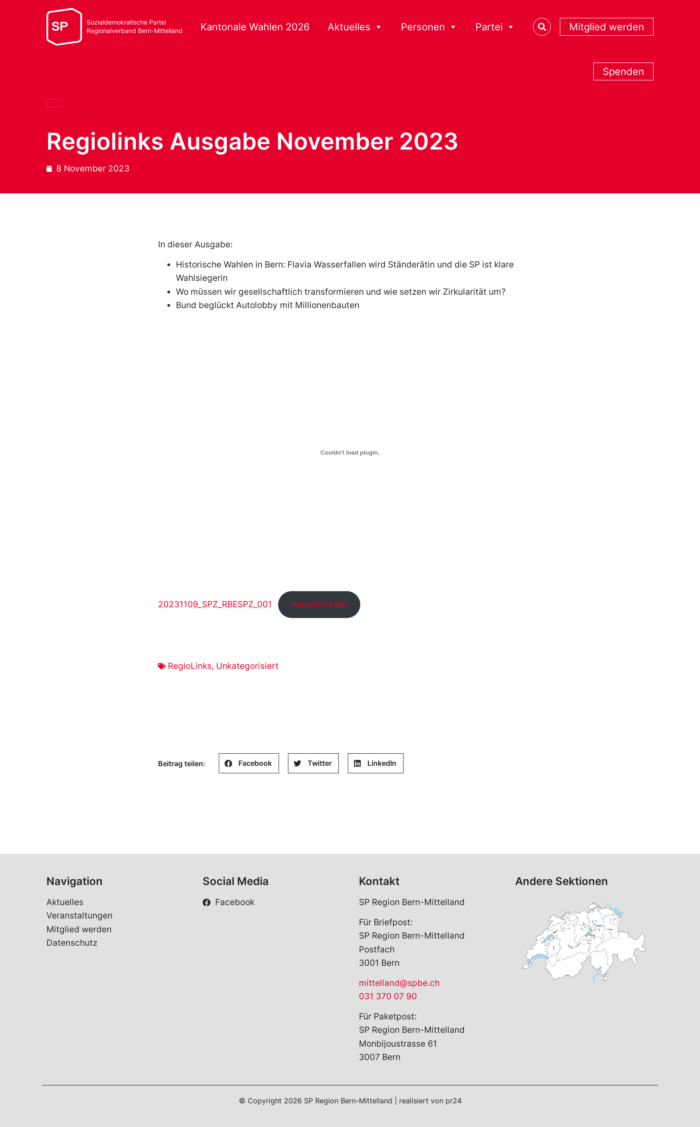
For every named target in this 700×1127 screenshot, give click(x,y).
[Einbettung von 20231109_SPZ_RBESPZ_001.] (350, 453)
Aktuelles (355, 27)
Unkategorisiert (247, 666)
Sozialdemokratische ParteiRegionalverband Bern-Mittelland (135, 26)
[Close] (54, 103)
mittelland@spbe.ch (399, 983)
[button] (249, 763)
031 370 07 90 (388, 996)
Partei (495, 27)
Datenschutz (71, 943)
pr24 (454, 1100)
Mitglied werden (606, 27)
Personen (429, 27)
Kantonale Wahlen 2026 (255, 27)
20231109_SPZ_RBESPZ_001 (215, 604)
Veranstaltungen (79, 915)
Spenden (623, 71)
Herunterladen (319, 604)
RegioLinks (190, 666)
